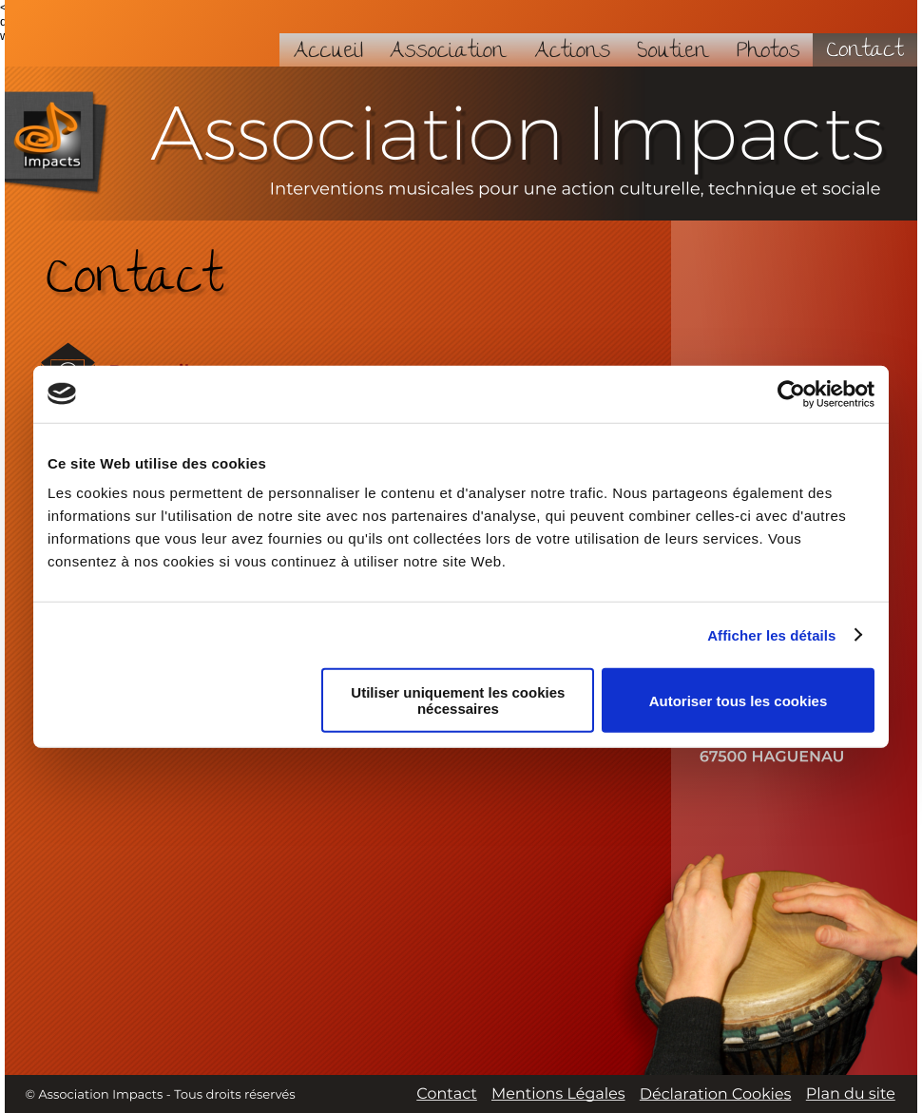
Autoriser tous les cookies (738, 700)
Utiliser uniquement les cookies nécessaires (458, 700)
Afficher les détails (771, 634)
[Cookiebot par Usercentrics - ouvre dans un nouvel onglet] (791, 393)
